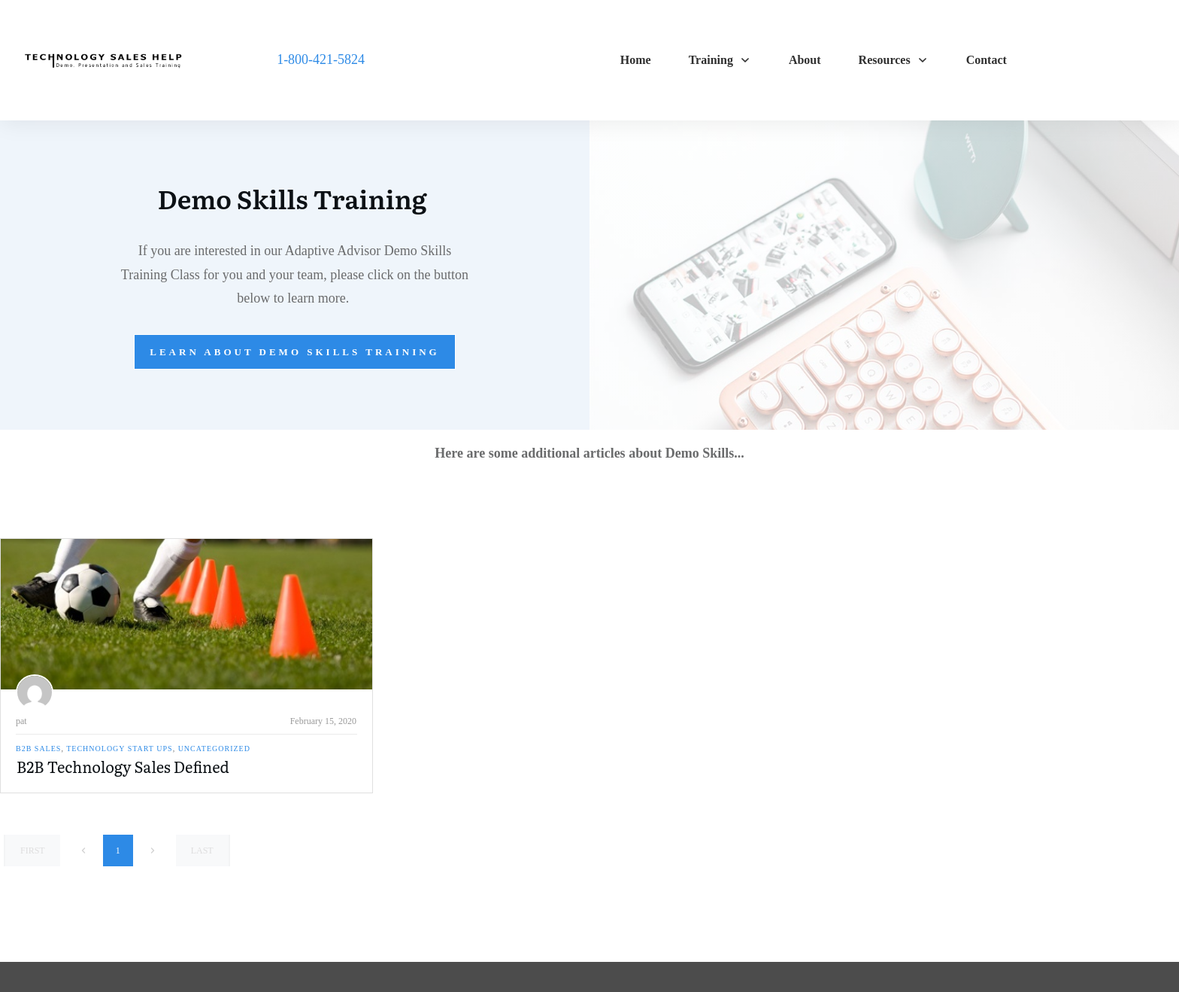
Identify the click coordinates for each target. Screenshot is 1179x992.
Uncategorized (214, 748)
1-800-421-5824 (321, 59)
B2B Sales (38, 748)
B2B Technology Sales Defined (123, 766)
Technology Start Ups (119, 748)
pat (21, 721)
